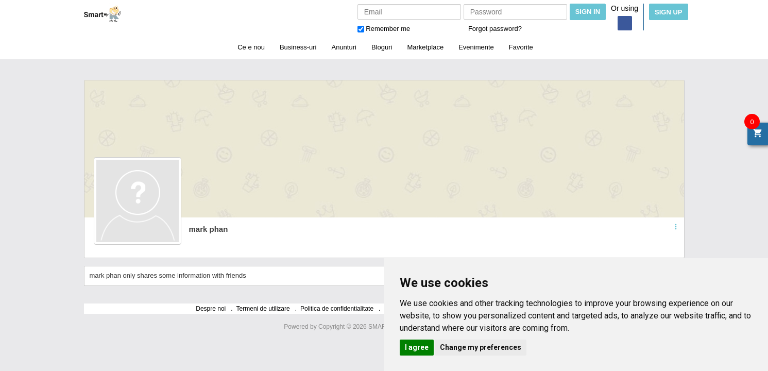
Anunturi (343, 47)
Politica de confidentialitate (336, 308)
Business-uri (298, 47)
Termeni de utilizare (263, 308)
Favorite (521, 47)
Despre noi (211, 308)
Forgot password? (495, 28)
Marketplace (425, 47)
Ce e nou (251, 47)
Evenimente (476, 47)
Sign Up (668, 12)
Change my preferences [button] (480, 347)
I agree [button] (417, 347)
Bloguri (381, 47)
